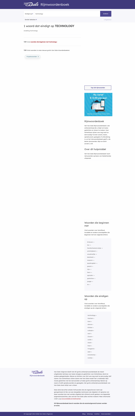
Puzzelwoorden (33, 56)
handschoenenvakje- (94, 248)
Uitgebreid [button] (107, 20)
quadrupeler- (91, 263)
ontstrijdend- (91, 251)
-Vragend (90, 349)
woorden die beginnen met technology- (43, 42)
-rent (89, 333)
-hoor (89, 346)
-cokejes (90, 330)
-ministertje (91, 355)
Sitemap (90, 414)
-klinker (89, 327)
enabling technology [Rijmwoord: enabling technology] (31, 31)
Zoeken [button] (105, 14)
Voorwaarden (105, 414)
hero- (89, 272)
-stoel (89, 343)
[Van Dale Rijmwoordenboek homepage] (32, 4)
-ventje (89, 358)
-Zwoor (89, 336)
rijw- (88, 269)
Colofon (97, 414)
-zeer (89, 352)
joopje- (89, 281)
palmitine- (90, 278)
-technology (91, 315)
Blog (83, 414)
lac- (88, 245)
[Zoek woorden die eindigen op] (44, 14)
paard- (89, 266)
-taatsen (90, 318)
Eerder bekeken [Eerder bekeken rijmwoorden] (30, 19)
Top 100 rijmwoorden (98, 88)
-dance (89, 324)
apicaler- (90, 275)
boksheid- (90, 257)
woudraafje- (91, 254)
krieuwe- (90, 242)
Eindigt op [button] (28, 14)
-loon (89, 321)
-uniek (89, 340)
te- (88, 284)
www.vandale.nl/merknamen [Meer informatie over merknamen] (71, 399)
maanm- (90, 260)
